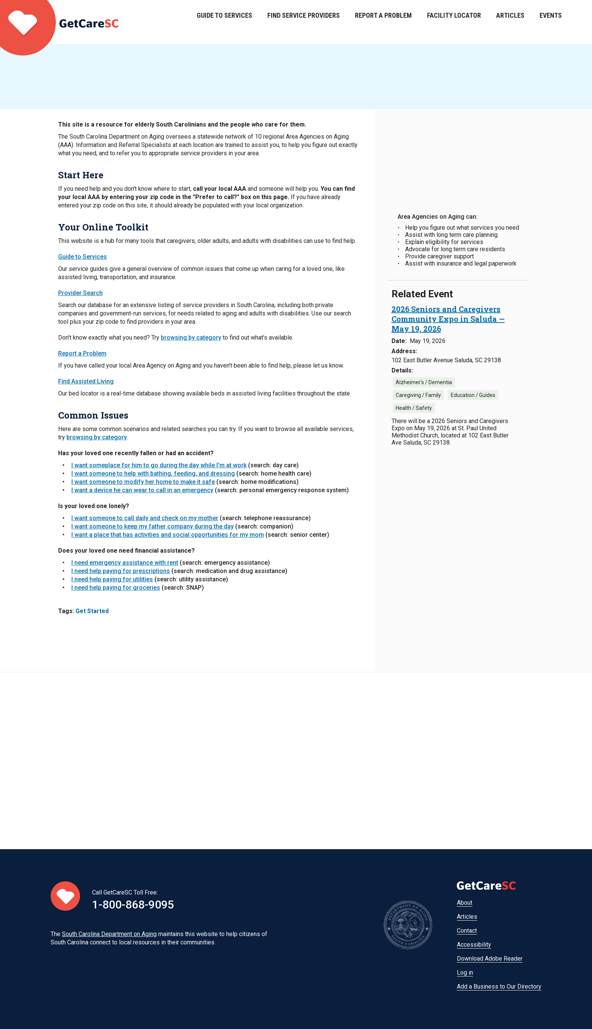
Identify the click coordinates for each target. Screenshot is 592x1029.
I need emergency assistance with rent (124, 562)
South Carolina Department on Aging (109, 934)
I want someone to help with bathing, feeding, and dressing (153, 473)
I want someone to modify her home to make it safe (143, 481)
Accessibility (474, 944)
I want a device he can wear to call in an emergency (142, 490)
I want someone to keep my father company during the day (152, 526)
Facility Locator (454, 22)
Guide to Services (224, 22)
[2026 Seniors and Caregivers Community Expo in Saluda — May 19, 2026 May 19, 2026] (448, 319)
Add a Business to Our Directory (499, 986)
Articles (510, 22)
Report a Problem (383, 22)
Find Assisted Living (86, 381)
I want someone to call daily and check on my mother (144, 518)
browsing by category (191, 337)
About (464, 902)
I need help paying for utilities (112, 579)
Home (59, 22)
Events (551, 22)
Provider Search (80, 293)
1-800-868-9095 (133, 904)
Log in (465, 972)
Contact (467, 930)
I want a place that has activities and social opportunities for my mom (167, 534)
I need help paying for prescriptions (120, 571)
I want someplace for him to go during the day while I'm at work (159, 465)
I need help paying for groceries (115, 587)
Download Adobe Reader (490, 958)
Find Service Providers (303, 22)
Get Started (92, 611)
